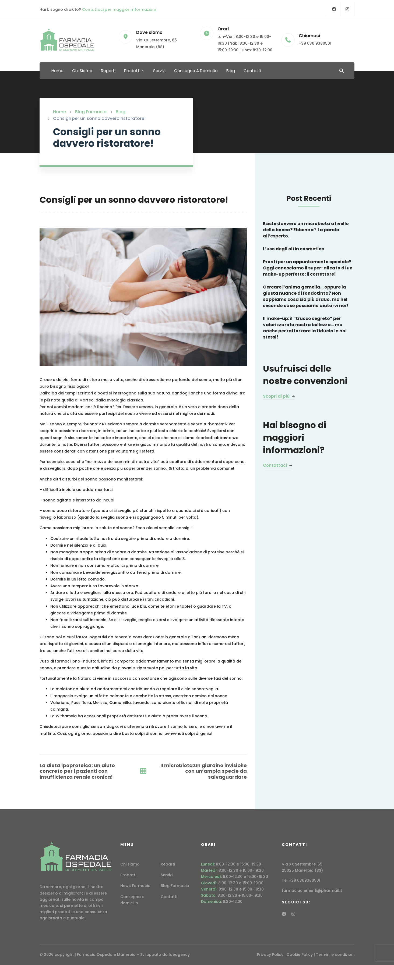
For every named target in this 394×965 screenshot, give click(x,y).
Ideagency (179, 954)
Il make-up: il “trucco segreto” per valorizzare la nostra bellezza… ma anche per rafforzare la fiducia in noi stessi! (305, 327)
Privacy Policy (270, 954)
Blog (120, 112)
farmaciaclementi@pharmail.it (312, 890)
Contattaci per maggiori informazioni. (119, 9)
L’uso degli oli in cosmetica (294, 249)
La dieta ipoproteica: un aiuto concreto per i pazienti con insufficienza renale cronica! (77, 771)
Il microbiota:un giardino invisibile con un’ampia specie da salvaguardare (203, 771)
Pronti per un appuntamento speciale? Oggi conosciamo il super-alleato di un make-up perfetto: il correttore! (308, 268)
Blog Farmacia (91, 112)
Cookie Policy (300, 954)
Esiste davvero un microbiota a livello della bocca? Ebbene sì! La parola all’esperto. (306, 229)
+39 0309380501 (304, 880)
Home (59, 112)
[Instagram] (347, 9)
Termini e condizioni (335, 954)
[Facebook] (334, 9)
